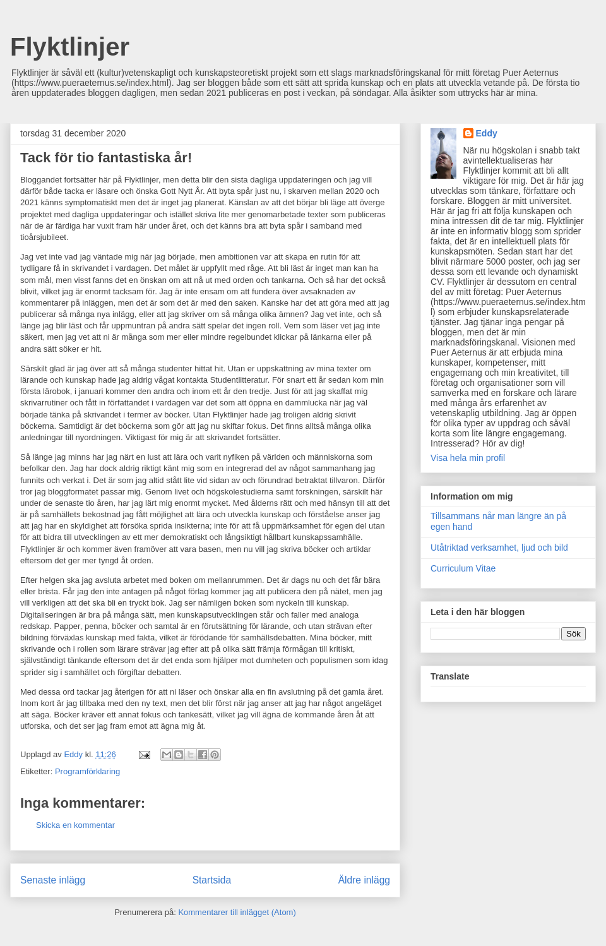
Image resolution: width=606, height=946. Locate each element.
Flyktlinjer (69, 47)
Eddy (486, 133)
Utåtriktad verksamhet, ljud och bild (499, 547)
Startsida (212, 880)
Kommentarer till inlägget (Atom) (236, 912)
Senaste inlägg (52, 880)
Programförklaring (87, 771)
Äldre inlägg (364, 880)
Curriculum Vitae (463, 568)
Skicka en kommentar (75, 825)
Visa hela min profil (468, 458)
